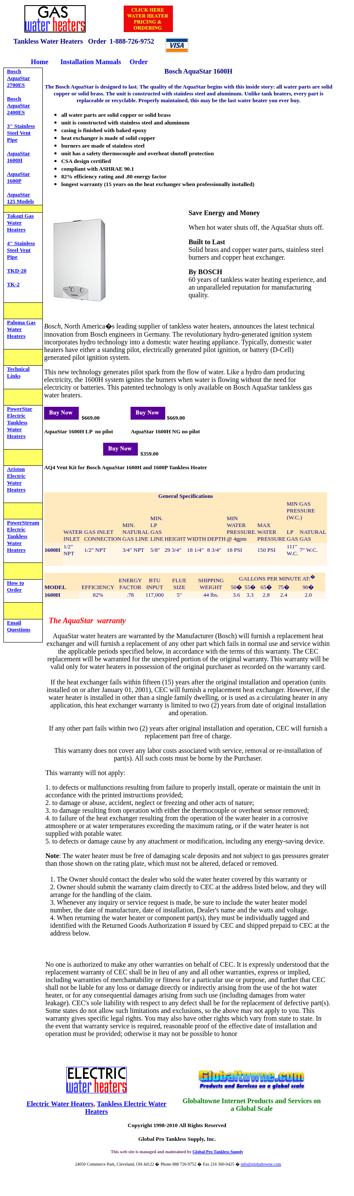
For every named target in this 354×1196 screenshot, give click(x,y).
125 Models (20, 201)
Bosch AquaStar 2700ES (18, 78)
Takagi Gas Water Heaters (20, 223)
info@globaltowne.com (261, 1164)
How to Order (15, 586)
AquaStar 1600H (18, 156)
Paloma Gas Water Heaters (21, 329)
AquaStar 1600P (18, 177)
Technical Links (18, 372)
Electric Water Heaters (60, 1103)
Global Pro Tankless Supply (218, 1151)
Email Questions (18, 626)
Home (39, 61)
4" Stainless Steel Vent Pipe (21, 250)
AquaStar (18, 194)
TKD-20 (17, 270)
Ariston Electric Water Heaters (16, 479)
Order (139, 61)
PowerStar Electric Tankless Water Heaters (19, 422)
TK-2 (13, 284)
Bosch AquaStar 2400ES (18, 105)
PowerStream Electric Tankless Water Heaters (23, 536)
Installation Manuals (91, 61)
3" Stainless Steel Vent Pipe (21, 133)
